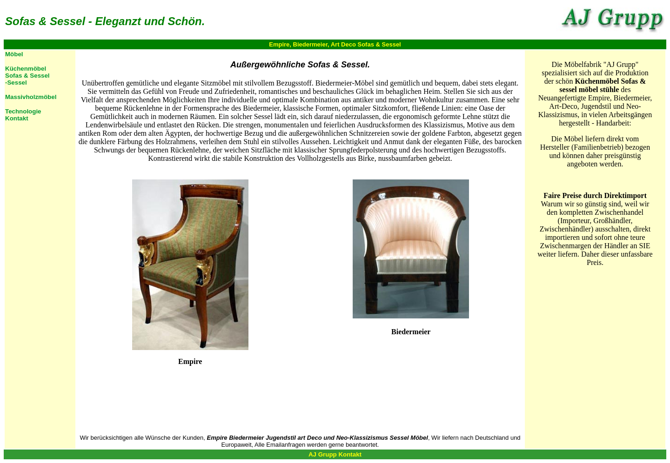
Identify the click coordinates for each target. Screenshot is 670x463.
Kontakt (16, 118)
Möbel (14, 54)
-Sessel (16, 82)
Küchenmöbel (25, 68)
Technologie (23, 111)
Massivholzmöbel (30, 96)
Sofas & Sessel (27, 75)
